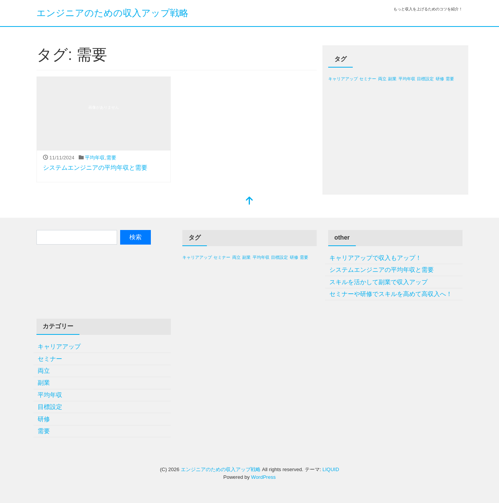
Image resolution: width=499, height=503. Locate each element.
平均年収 (95, 157)
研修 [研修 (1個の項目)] (440, 78)
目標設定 (50, 407)
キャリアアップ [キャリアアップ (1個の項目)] (343, 78)
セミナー (50, 359)
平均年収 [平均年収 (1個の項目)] (406, 78)
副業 (44, 382)
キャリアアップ (59, 346)
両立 (44, 370)
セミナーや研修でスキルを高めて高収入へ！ (390, 294)
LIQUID (330, 469)
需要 (111, 157)
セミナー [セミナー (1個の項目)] (367, 78)
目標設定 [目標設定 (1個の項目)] (425, 78)
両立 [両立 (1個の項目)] (382, 78)
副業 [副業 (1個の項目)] (392, 78)
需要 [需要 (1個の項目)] (450, 78)
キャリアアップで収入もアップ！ (375, 258)
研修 (44, 419)
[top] (249, 201)
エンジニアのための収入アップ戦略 (112, 13)
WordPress (263, 477)
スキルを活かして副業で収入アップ (378, 282)
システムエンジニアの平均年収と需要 (95, 167)
